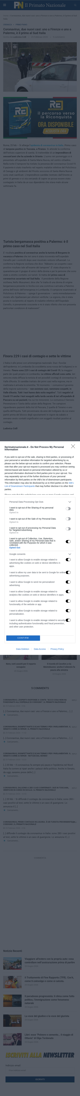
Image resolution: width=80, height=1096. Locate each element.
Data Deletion (22, 649)
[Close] (74, 447)
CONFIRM (23, 638)
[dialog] (40, 548)
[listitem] (40, 502)
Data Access (40, 649)
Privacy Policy (57, 649)
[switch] (68, 508)
